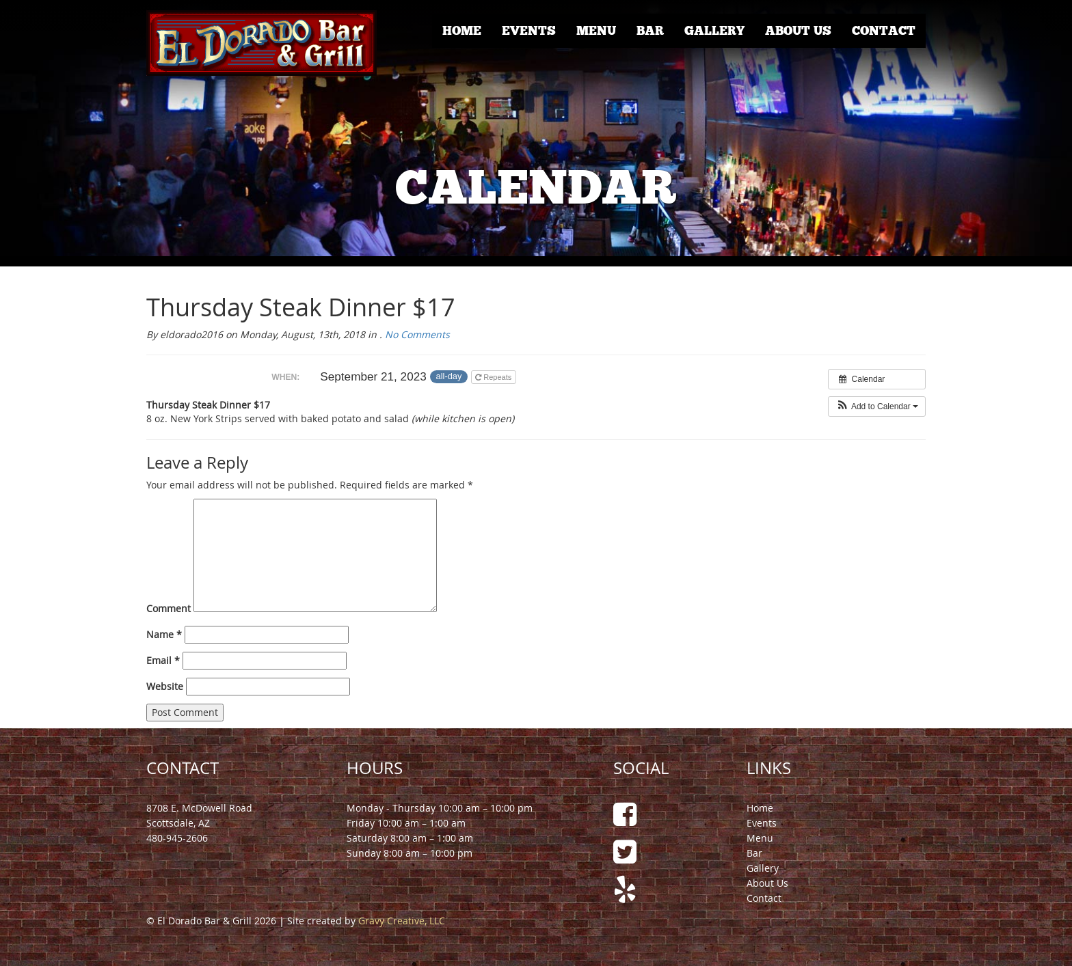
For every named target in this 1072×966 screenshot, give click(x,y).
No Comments (417, 334)
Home (461, 30)
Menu (596, 30)
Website (164, 686)
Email (163, 660)
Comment (168, 608)
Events (529, 30)
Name (164, 634)
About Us (798, 30)
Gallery (714, 30)
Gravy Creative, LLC (401, 920)
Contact (883, 30)
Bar (650, 30)
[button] (877, 406)
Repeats (494, 377)
